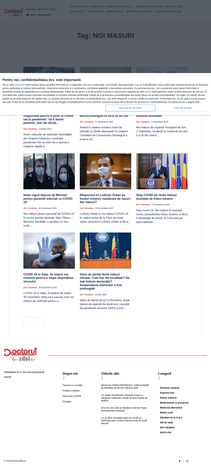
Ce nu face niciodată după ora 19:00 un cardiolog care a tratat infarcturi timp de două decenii (124, 421)
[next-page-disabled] (40, 321)
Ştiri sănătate (30, 129)
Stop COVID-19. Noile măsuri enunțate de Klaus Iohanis (156, 196)
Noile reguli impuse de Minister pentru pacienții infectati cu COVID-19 (48, 198)
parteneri (19, 85)
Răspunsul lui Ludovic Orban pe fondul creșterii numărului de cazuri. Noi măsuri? (105, 198)
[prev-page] (28, 321)
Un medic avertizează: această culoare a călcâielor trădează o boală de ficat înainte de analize (124, 398)
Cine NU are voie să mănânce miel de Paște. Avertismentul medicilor (124, 409)
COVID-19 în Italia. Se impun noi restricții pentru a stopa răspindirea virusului (48, 278)
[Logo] (20, 354)
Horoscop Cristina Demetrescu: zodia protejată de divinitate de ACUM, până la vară (125, 386)
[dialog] (105, 94)
